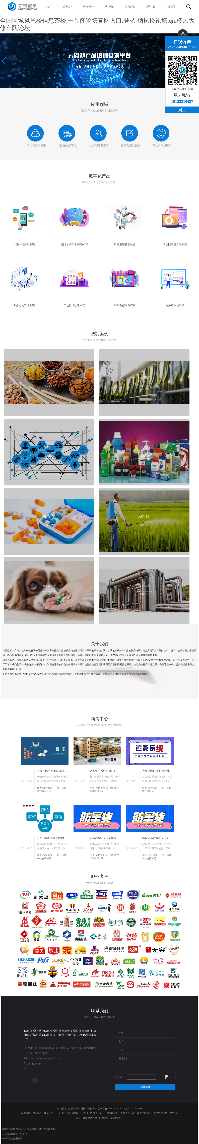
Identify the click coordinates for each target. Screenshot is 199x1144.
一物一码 (60, 1113)
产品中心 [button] (66, 6)
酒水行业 (49, 455)
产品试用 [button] (170, 6)
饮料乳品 (144, 386)
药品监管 (49, 525)
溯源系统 (48, 1113)
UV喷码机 (116, 1118)
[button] (4, 61)
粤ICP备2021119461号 (130, 1108)
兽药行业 (49, 594)
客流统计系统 (144, 1113)
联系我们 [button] (150, 6)
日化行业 (144, 455)
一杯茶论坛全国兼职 (11, 1138)
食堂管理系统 (128, 1113)
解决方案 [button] (88, 6)
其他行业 (144, 594)
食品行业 (49, 386)
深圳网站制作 (74, 1113)
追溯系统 (37, 1113)
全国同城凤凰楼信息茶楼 (14, 1134)
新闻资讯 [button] (130, 6)
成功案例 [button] (109, 6)
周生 (182, 110)
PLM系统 (104, 1118)
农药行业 (144, 525)
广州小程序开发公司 (94, 1113)
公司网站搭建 (90, 1118)
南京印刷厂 (113, 1113)
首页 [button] (47, 7)
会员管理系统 (160, 1113)
